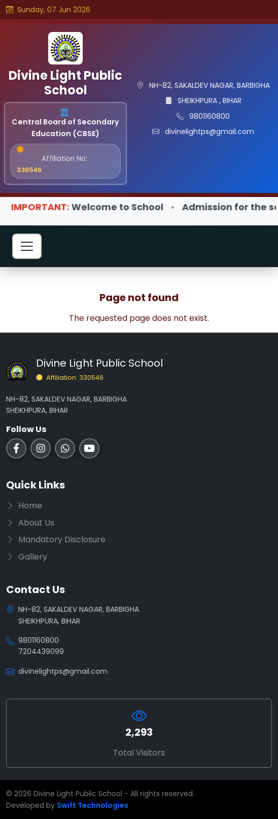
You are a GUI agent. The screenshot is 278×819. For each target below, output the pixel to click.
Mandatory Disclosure (56, 539)
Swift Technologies (92, 805)
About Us (30, 523)
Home (24, 505)
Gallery (26, 557)
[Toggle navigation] (27, 246)
